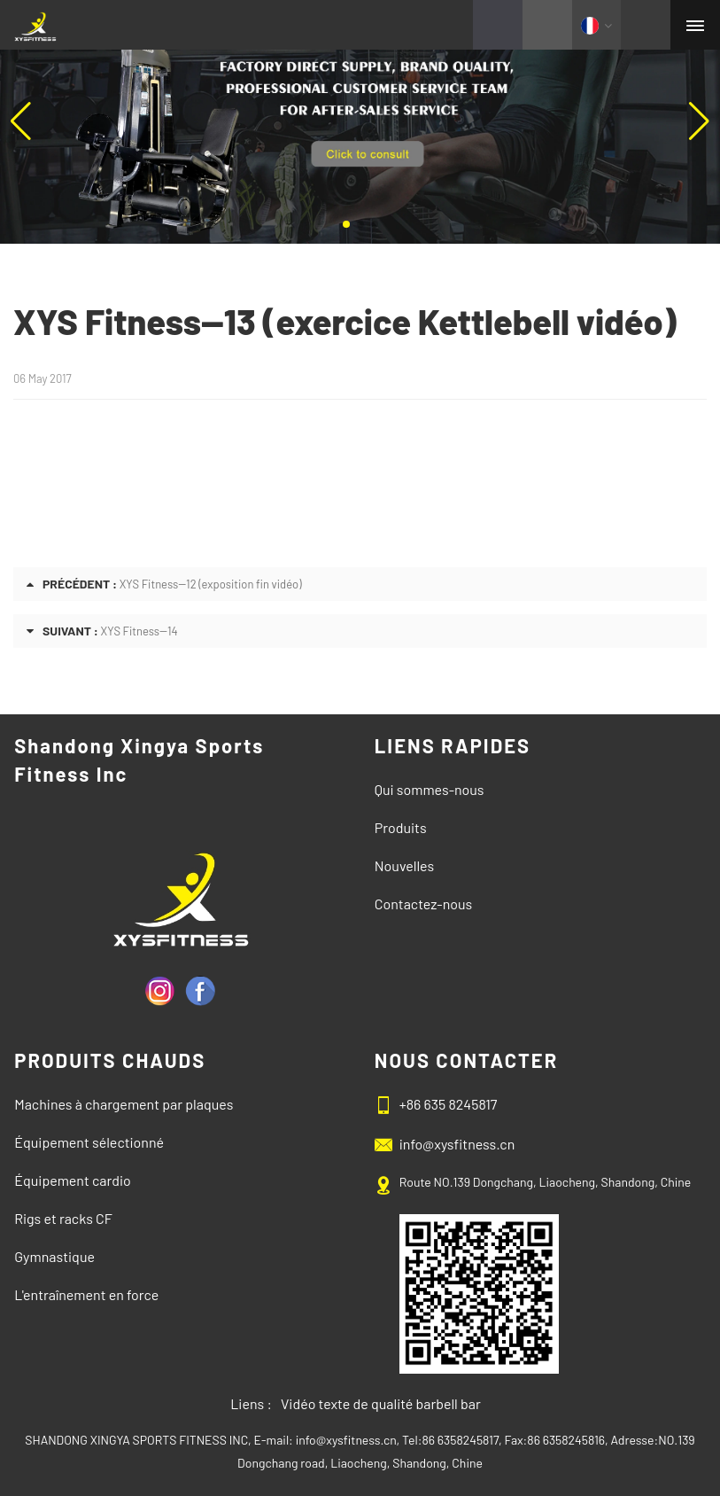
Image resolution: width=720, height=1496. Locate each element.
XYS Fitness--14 (139, 631)
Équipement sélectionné (89, 1142)
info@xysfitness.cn (457, 1143)
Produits (401, 827)
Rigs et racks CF (63, 1218)
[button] (346, 224)
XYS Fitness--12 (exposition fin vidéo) (211, 584)
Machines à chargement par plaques (123, 1103)
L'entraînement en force (86, 1294)
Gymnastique (54, 1256)
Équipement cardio (72, 1180)
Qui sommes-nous (429, 789)
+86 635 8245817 (448, 1103)
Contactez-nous (423, 903)
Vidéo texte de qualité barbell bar (381, 1403)
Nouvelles (404, 865)
